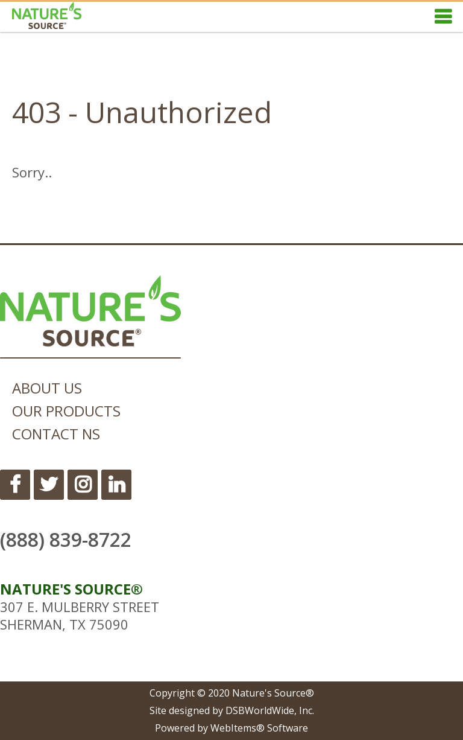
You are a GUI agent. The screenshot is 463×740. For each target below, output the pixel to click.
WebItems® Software (259, 728)
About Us (47, 388)
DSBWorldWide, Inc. (269, 710)
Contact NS (56, 434)
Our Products (66, 411)
